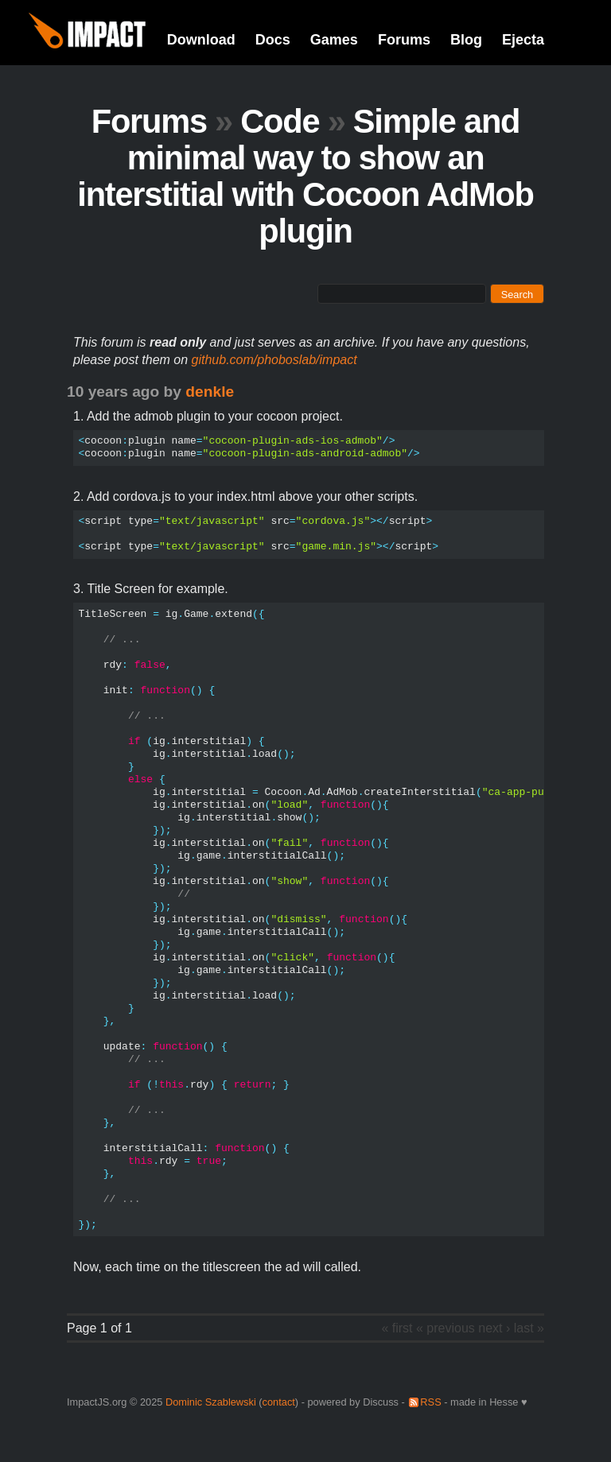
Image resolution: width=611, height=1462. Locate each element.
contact (279, 1402)
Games (334, 40)
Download (201, 40)
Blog (466, 40)
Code (279, 121)
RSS (430, 1402)
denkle (209, 391)
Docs (272, 40)
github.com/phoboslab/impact (274, 359)
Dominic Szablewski (210, 1402)
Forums (404, 40)
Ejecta (523, 40)
